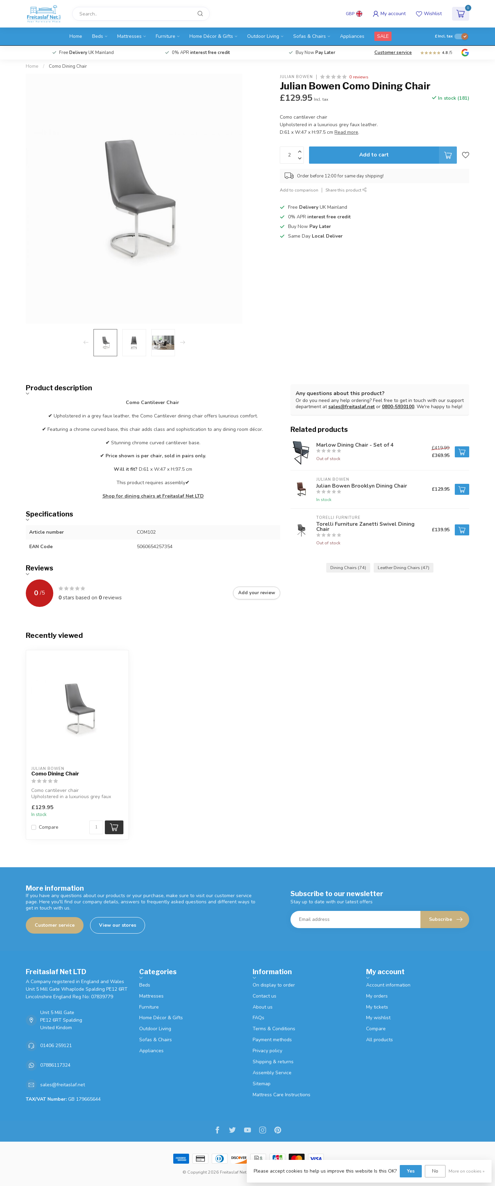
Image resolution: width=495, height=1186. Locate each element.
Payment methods (272, 1039)
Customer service (393, 53)
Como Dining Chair (68, 66)
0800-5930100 (398, 406)
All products (379, 1039)
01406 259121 (56, 1045)
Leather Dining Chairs (403, 567)
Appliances (352, 36)
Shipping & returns (273, 1061)
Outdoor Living (263, 36)
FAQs (258, 1017)
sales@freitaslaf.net (351, 406)
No (435, 1171)
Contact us (264, 996)
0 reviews (358, 77)
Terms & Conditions (274, 1028)
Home (75, 36)
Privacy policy (267, 1050)
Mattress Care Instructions (281, 1094)
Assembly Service (272, 1072)
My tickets (377, 1007)
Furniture (165, 36)
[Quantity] (96, 827)
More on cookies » (467, 1171)
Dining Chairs (348, 567)
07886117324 (55, 1065)
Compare (48, 827)
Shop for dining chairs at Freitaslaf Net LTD (153, 496)
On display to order (274, 985)
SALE (383, 36)
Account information (388, 985)
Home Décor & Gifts (211, 36)
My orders (377, 996)
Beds (97, 36)
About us (263, 1007)
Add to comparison (299, 190)
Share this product (346, 190)
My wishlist (378, 1017)
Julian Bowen (296, 77)
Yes (411, 1171)
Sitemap (262, 1083)
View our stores (117, 925)
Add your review (256, 593)
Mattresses (129, 36)
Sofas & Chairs (309, 36)
